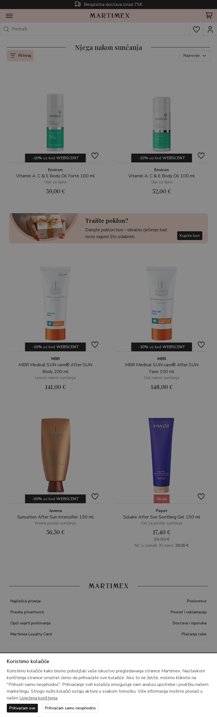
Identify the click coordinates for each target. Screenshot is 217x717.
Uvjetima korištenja (38, 698)
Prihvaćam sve (22, 708)
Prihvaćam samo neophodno (70, 708)
